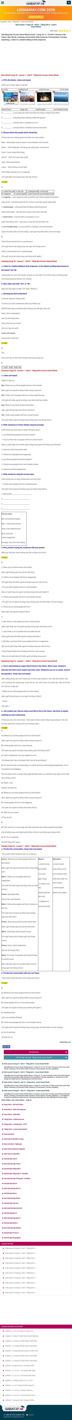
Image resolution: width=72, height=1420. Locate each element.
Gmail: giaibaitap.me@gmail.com (19, 1416)
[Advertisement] (35, 58)
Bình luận (6, 1047)
